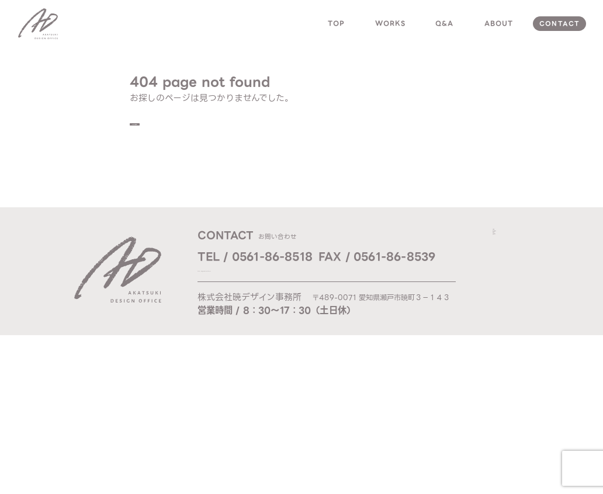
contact (559, 24)
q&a (444, 23)
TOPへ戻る (171, 128)
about (499, 23)
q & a (506, 275)
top (336, 23)
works (390, 23)
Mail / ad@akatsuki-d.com (252, 278)
